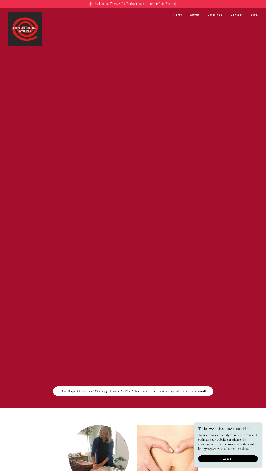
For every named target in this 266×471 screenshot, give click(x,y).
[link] (25, 13)
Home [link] (177, 14)
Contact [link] (237, 14)
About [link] (195, 14)
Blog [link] (254, 14)
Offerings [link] (215, 14)
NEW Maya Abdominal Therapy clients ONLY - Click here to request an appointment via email (133, 391)
